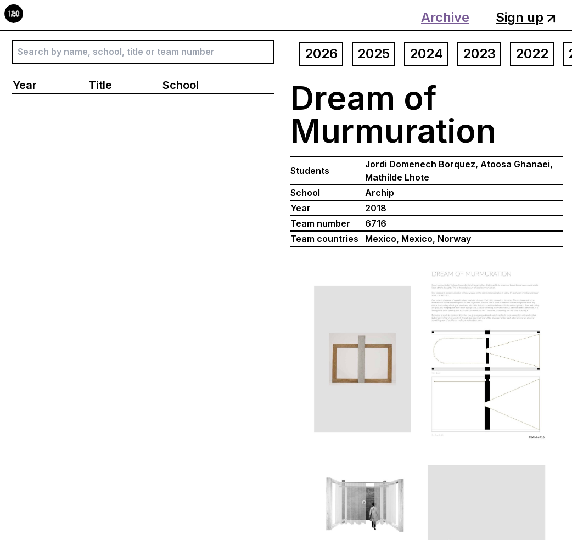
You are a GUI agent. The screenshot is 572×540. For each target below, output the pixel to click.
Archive (445, 17)
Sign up (526, 17)
